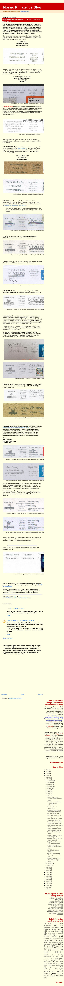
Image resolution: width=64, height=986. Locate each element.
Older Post (40, 694)
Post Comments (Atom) (15, 698)
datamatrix (57, 942)
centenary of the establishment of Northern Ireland (16, 427)
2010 (47, 885)
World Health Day (22, 148)
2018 (47, 870)
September (50, 786)
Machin (60, 929)
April (49, 795)
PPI (49, 931)
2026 (47, 769)
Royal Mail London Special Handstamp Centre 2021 (54, 819)
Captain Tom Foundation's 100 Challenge (15, 205)
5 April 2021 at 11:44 (17, 609)
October (50, 784)
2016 (47, 874)
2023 (47, 775)
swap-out (52, 975)
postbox (53, 965)
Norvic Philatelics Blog (22, 7)
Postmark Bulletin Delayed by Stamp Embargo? (54, 859)
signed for (51, 969)
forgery (58, 946)
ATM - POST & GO (13, 620)
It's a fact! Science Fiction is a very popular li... (54, 836)
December (50, 780)
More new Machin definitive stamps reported (54, 839)
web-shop (50, 726)
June (49, 791)
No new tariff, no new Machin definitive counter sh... (54, 798)
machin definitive (53, 952)
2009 (47, 887)
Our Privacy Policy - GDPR (55, 910)
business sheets (50, 937)
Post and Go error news (53, 813)
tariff (61, 976)
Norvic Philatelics (24, 11)
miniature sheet (49, 959)
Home (22, 694)
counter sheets (48, 940)
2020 (47, 867)
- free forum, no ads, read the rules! (55, 904)
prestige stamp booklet (55, 967)
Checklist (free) (55, 911)
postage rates (51, 963)
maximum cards (54, 955)
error (54, 944)
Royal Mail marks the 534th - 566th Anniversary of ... (55, 826)
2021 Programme (9, 597)
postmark (60, 965)
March (49, 861)
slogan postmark (27, 597)
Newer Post (4, 694)
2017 (47, 872)
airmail (60, 933)
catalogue (46, 938)
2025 (47, 771)
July (49, 790)
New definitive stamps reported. (53, 850)
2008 (47, 889)
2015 (47, 876)
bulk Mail (58, 935)
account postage (51, 933)
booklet (50, 935)
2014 (47, 878)
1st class (48, 923)
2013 (47, 880)
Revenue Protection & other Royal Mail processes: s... (54, 822)
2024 (47, 773)
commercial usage (57, 938)
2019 (47, 869)
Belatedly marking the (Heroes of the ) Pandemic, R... (54, 847)
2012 (47, 881)
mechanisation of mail (51, 956)
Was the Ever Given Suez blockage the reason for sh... (54, 855)
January (50, 865)
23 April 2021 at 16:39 (26, 620)
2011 (47, 883)
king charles (55, 950)
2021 (47, 779)
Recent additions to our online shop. (53, 807)
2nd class (56, 927)
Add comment (8, 638)
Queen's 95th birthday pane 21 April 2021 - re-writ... (54, 829)
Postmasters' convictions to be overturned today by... (54, 810)
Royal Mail (59, 931)
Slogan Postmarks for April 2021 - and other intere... (54, 842)
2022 (47, 777)
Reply (8, 615)
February (50, 863)
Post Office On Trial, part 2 (55, 908)
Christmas (47, 929)
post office (59, 961)
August (50, 788)
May (49, 793)
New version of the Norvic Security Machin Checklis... (54, 803)
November (50, 782)
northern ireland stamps (19, 597)
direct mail (47, 944)
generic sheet (48, 948)
